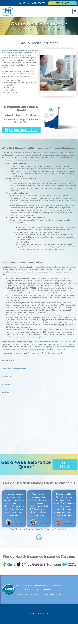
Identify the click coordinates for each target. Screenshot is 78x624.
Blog (38, 589)
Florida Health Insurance (49, 585)
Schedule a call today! (52, 353)
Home (17, 585)
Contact (48, 589)
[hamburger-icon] (74, 11)
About (29, 589)
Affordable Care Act (32, 205)
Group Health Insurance (49, 153)
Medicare (27, 585)
